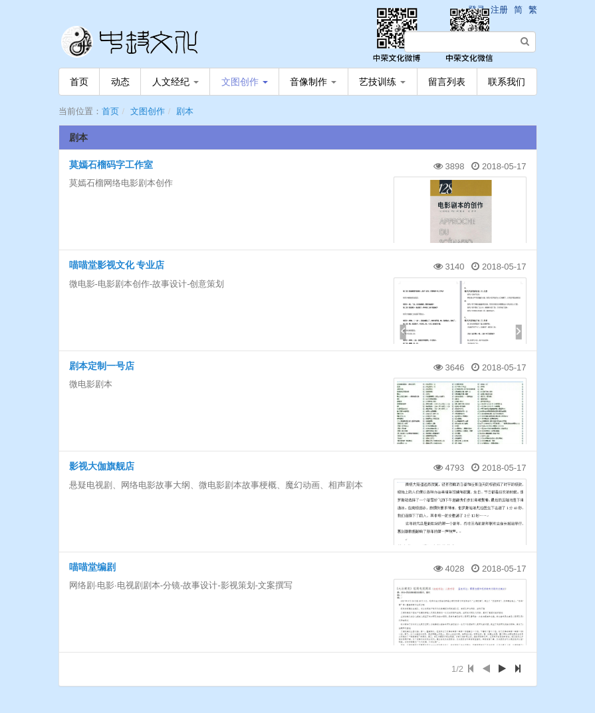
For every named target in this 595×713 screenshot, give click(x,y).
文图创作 (244, 81)
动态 (120, 81)
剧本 (184, 111)
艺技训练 (382, 81)
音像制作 (313, 81)
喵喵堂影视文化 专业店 (117, 265)
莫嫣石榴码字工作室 (111, 164)
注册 (499, 10)
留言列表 (446, 81)
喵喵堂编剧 (92, 567)
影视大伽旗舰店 (101, 466)
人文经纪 (175, 81)
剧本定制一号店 (101, 365)
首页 (79, 81)
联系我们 (506, 81)
